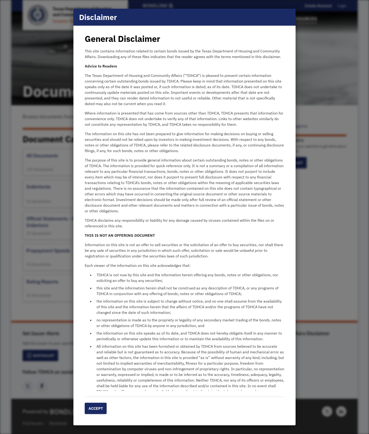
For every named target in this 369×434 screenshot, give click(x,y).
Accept (95, 408)
